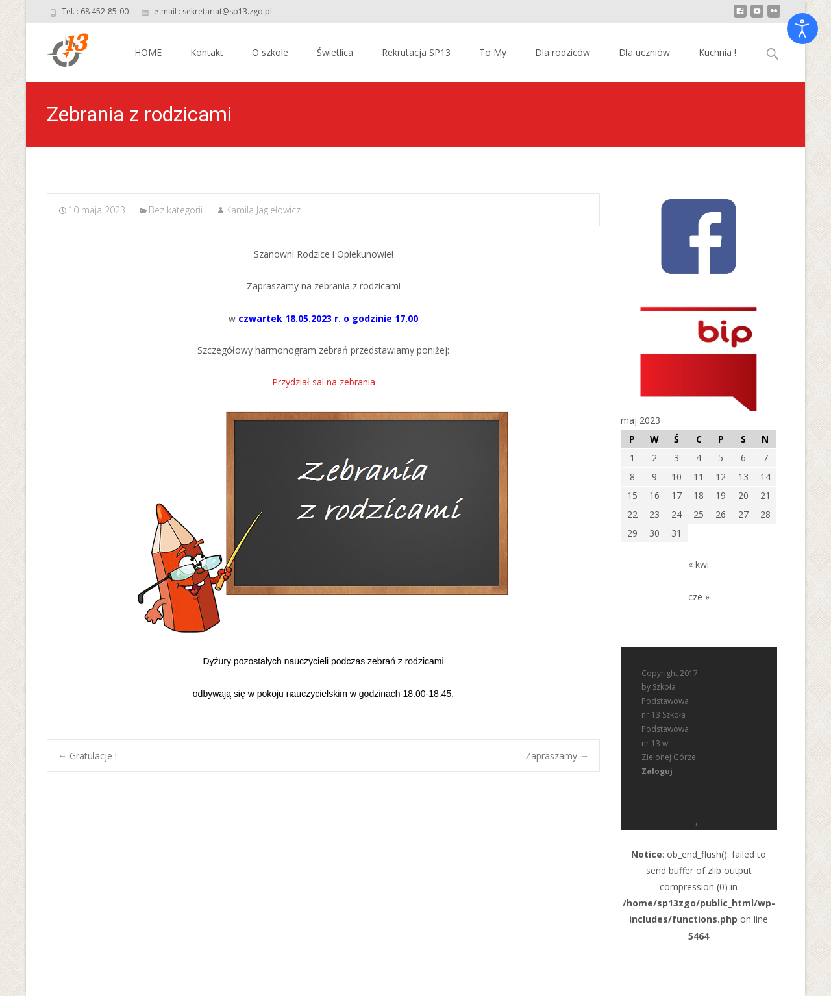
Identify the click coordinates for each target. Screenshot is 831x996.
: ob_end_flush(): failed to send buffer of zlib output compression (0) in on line (699, 676)
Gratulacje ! (87, 755)
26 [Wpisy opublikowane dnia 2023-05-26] (720, 514)
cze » (699, 596)
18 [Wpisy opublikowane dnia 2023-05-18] (698, 495)
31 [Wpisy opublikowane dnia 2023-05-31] (676, 533)
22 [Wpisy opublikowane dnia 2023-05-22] (632, 514)
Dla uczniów (644, 52)
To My (492, 52)
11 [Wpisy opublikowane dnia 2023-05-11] (698, 476)
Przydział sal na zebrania (323, 382)
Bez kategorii (176, 210)
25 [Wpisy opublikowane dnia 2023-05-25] (698, 514)
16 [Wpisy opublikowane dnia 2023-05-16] (654, 495)
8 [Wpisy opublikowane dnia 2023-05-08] (632, 476)
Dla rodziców (562, 52)
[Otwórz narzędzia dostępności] (802, 28)
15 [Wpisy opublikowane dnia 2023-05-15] (632, 495)
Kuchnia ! (717, 52)
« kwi (698, 564)
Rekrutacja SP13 (416, 52)
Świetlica (335, 52)
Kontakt (206, 52)
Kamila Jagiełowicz (263, 210)
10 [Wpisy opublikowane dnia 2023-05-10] (676, 476)
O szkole (270, 52)
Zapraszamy (557, 755)
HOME (148, 52)
